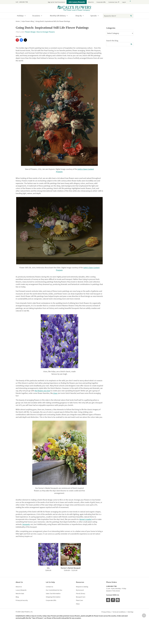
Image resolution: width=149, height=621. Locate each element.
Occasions (36, 15)
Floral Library (80, 593)
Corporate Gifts (101, 2)
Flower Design (30, 32)
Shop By (78, 15)
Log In (124, 2)
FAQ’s (78, 604)
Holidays (20, 15)
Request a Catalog (82, 587)
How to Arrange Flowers (45, 32)
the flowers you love (42, 390)
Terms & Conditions (119, 612)
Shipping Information (53, 597)
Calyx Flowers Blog (27, 21)
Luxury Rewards (21, 590)
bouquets (26, 524)
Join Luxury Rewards (76, 2)
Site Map (130, 612)
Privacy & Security (22, 600)
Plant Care (79, 600)
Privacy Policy (106, 612)
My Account (80, 590)
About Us (91, 2)
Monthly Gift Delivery (58, 15)
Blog (17, 597)
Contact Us (49, 587)
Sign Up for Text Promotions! (56, 2)
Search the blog (112, 40)
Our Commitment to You (54, 590)
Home (18, 21)
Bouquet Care (80, 597)
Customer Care (112, 2)
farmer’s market (86, 519)
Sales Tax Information (53, 593)
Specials (93, 15)
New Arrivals (20, 593)
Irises (55, 393)
